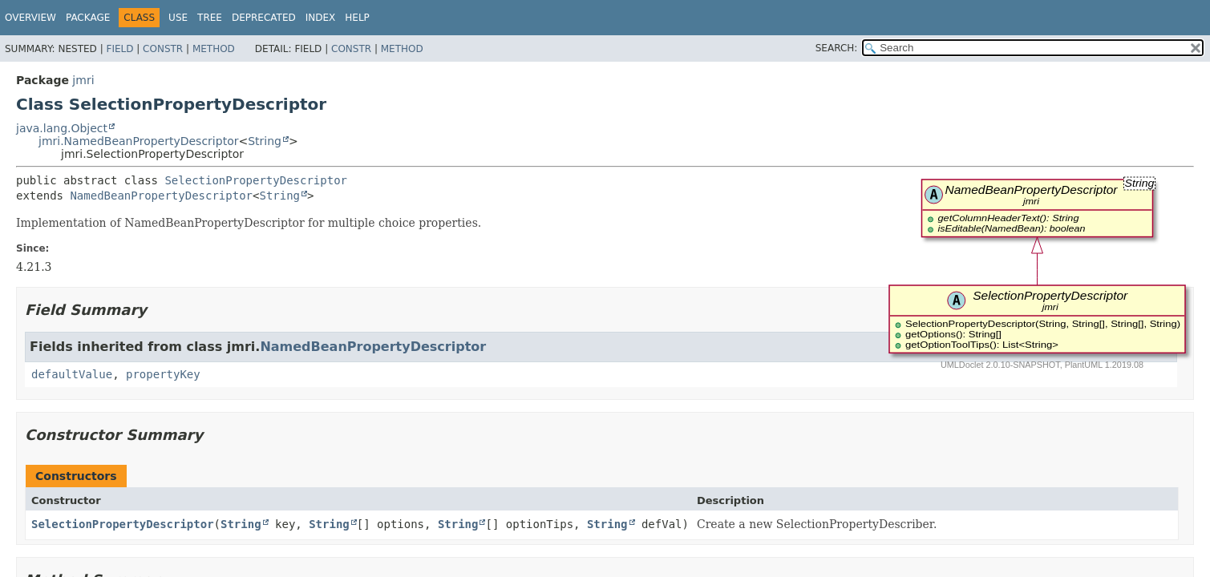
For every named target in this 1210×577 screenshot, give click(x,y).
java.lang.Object (61, 128)
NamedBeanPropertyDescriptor (161, 195)
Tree (209, 17)
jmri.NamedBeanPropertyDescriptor (138, 141)
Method (213, 48)
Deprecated (264, 17)
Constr (163, 48)
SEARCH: (836, 48)
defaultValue (71, 374)
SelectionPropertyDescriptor (255, 180)
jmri (83, 80)
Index (321, 17)
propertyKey (163, 374)
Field (119, 48)
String (264, 141)
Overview (30, 17)
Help (357, 17)
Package (88, 17)
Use (178, 17)
